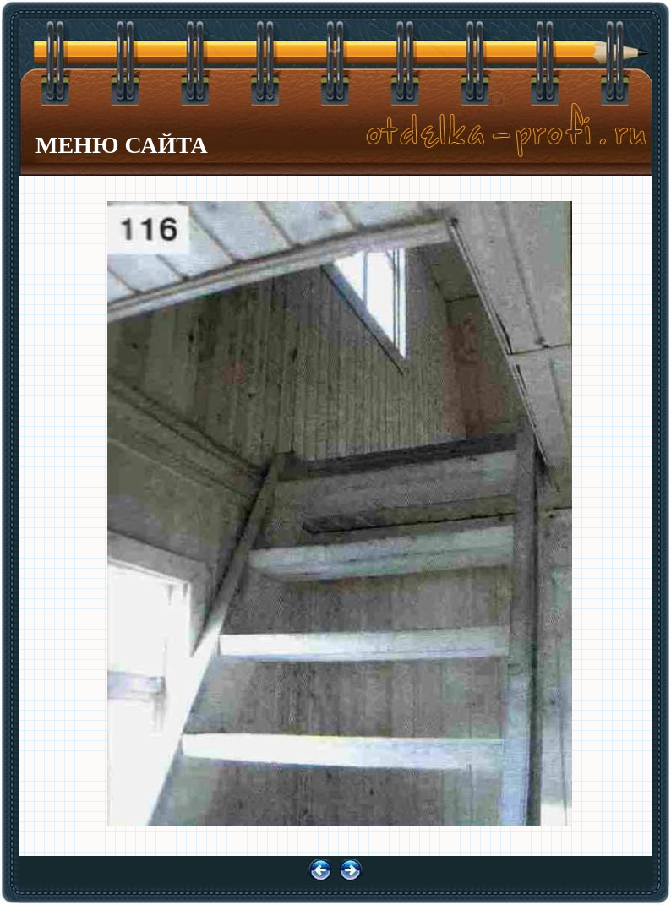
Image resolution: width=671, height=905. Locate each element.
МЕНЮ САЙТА (121, 145)
